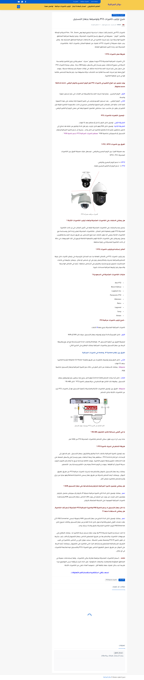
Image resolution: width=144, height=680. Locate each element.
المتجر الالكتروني (94, 6)
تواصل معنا (48, 6)
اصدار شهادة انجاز (79, 6)
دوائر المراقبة (114, 5)
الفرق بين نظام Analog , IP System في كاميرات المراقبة (103, 353)
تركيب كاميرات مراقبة (63, 6)
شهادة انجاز (94, 1)
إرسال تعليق (118, 653)
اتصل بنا (75, 1)
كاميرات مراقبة (85, 1)
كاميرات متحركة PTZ (118, 15)
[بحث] (18, 6)
